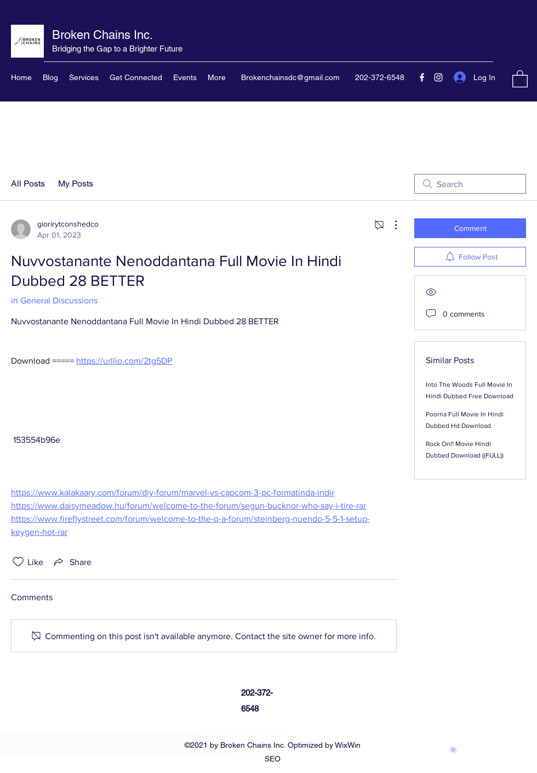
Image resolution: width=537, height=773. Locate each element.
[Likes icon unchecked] (18, 561)
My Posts (75, 183)
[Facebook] (421, 77)
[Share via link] (72, 561)
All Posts (28, 183)
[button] (520, 78)
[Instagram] (438, 77)
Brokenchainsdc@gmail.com (290, 77)
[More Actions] (390, 225)
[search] (470, 184)
